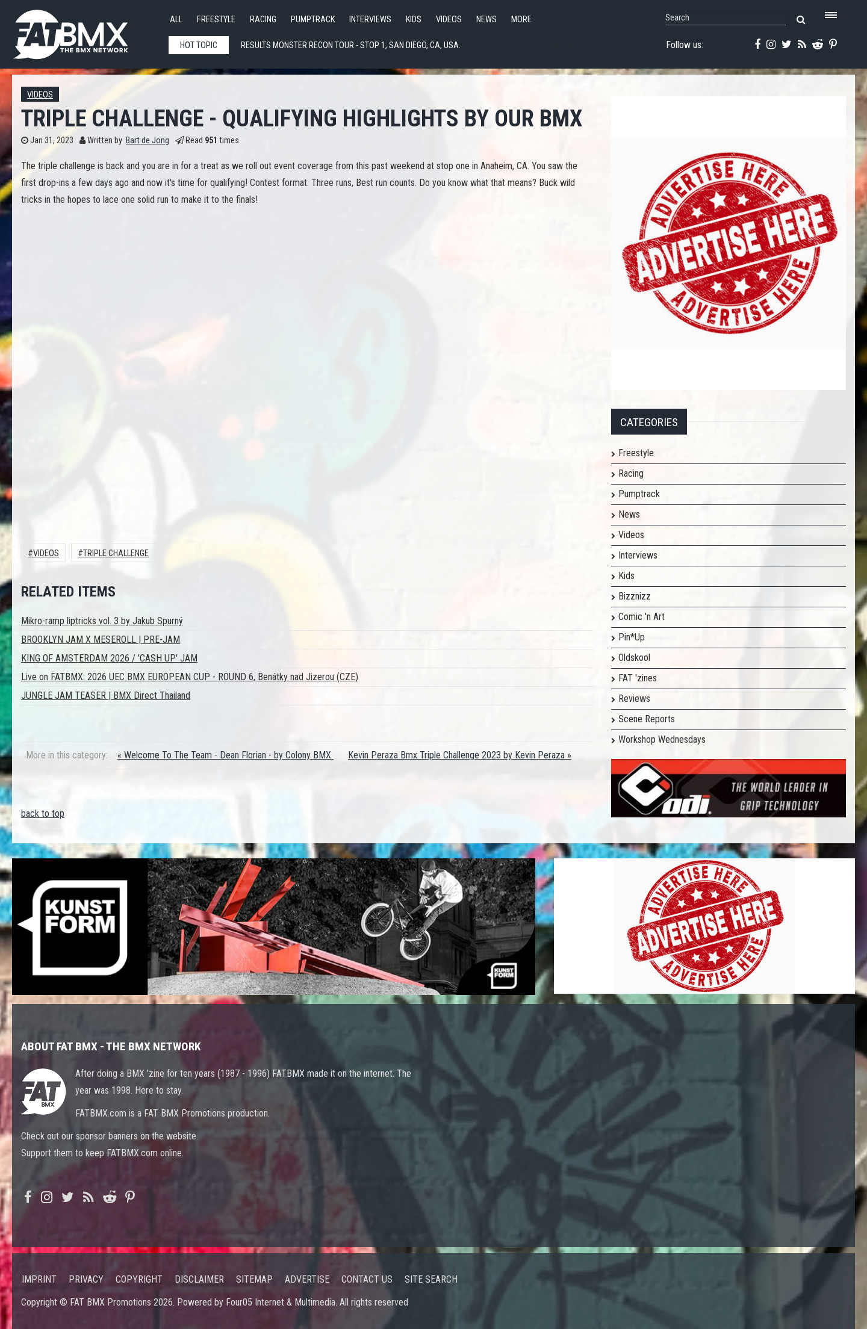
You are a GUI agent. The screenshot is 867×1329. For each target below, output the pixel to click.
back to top (42, 813)
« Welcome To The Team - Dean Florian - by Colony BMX (225, 755)
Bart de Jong (147, 140)
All (176, 19)
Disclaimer (199, 1279)
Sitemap (254, 1279)
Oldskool (634, 657)
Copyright (139, 1279)
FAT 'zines (637, 678)
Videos (449, 19)
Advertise (307, 1279)
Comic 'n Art (641, 616)
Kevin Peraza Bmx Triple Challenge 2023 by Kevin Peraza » (459, 755)
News (486, 19)
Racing (263, 19)
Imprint (39, 1279)
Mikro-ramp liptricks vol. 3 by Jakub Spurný (102, 621)
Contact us (367, 1279)
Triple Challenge (116, 553)
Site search (431, 1279)
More (521, 19)
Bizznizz (634, 596)
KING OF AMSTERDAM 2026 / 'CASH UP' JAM (109, 658)
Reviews (634, 698)
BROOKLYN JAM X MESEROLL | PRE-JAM (100, 639)
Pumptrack (313, 19)
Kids (413, 19)
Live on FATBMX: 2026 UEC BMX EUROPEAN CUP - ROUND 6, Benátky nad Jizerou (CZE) (189, 677)
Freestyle (216, 19)
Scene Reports (646, 719)
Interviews (370, 19)
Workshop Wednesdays (662, 739)
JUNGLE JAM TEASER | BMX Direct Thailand (105, 695)
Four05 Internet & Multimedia (280, 1302)
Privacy (86, 1279)
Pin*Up (631, 637)
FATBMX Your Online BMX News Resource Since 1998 (84, 31)
